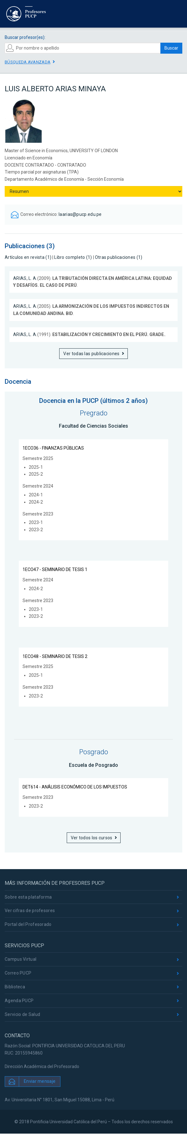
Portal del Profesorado (28, 924)
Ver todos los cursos (91, 837)
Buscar (171, 48)
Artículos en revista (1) (28, 257)
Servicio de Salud (22, 1014)
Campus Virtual (20, 959)
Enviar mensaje (39, 1081)
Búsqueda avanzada (27, 62)
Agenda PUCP (19, 1000)
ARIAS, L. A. (25, 278)
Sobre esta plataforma (28, 897)
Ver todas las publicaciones (91, 353)
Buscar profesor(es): (25, 37)
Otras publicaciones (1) (119, 257)
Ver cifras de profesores (30, 910)
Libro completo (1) (73, 257)
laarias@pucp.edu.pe (80, 214)
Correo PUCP (18, 972)
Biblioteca (15, 986)
